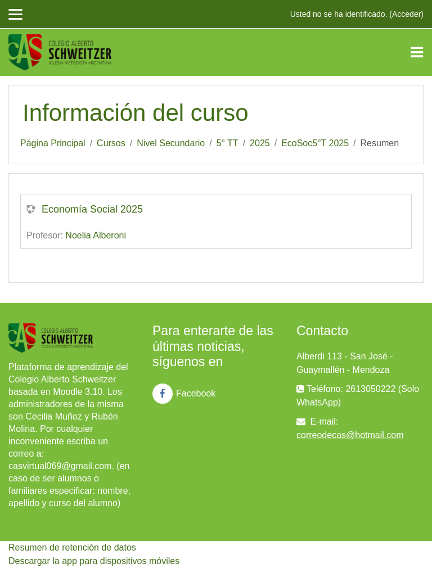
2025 (260, 143)
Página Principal (53, 143)
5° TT (227, 143)
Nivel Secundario (171, 143)
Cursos (111, 143)
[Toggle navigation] (417, 52)
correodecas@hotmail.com (350, 435)
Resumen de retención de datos (72, 547)
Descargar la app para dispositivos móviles (93, 561)
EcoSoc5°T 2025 (315, 143)
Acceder (406, 14)
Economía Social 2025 (92, 209)
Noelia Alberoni (95, 235)
